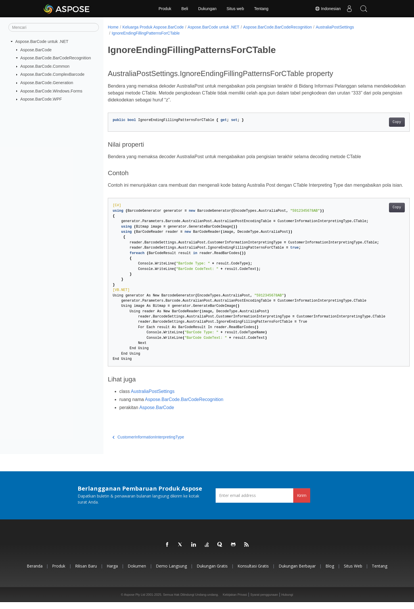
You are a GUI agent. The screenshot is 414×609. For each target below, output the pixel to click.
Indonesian (328, 8)
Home (113, 27)
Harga (112, 573)
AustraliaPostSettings (335, 27)
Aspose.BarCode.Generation (46, 82)
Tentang (261, 8)
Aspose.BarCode (36, 49)
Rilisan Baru (86, 573)
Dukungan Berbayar (297, 573)
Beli (184, 8)
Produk (164, 8)
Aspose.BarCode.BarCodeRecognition (55, 58)
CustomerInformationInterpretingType (148, 444)
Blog (329, 573)
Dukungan (207, 8)
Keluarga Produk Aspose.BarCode (153, 27)
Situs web (235, 8)
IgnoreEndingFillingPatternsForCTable (146, 33)
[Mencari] (53, 27)
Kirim (301, 502)
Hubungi (287, 601)
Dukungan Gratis (212, 573)
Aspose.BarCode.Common (45, 66)
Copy (376, 122)
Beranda (35, 573)
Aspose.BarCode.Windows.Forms (51, 90)
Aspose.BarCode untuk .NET (41, 41)
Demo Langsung (171, 573)
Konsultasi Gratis (253, 573)
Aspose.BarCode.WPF (41, 99)
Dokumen (137, 573)
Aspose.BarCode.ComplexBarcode (52, 74)
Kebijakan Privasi (235, 601)
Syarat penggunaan (264, 601)
